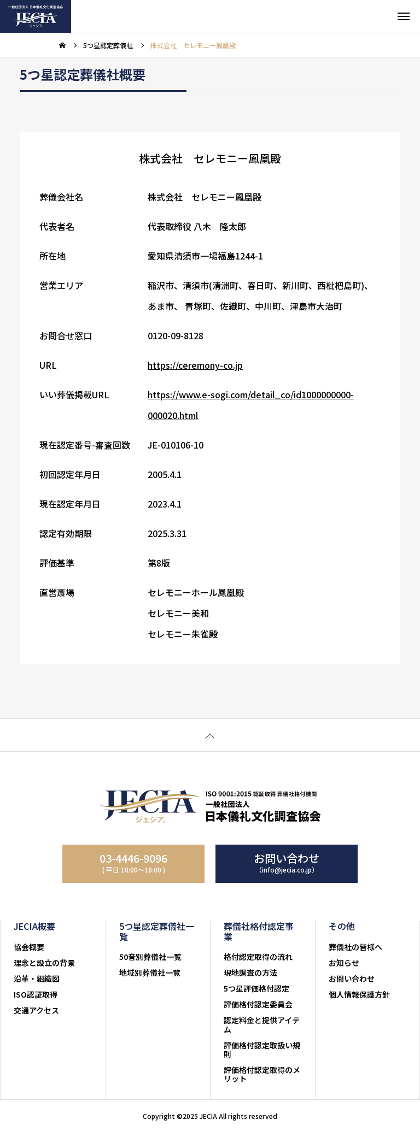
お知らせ (344, 962)
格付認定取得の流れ (258, 956)
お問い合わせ (352, 978)
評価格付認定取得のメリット (262, 1074)
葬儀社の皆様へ (355, 946)
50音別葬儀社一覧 (150, 956)
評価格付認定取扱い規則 (262, 1049)
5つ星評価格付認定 (256, 988)
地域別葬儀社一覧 (149, 972)
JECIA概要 (34, 926)
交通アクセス (36, 1010)
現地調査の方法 (250, 972)
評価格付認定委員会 (258, 1004)
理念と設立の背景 (44, 962)
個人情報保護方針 (359, 994)
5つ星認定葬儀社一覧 (156, 930)
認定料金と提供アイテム (262, 1024)
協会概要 (29, 946)
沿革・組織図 (37, 978)
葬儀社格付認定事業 (259, 930)
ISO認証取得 (35, 994)
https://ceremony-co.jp (195, 367)
